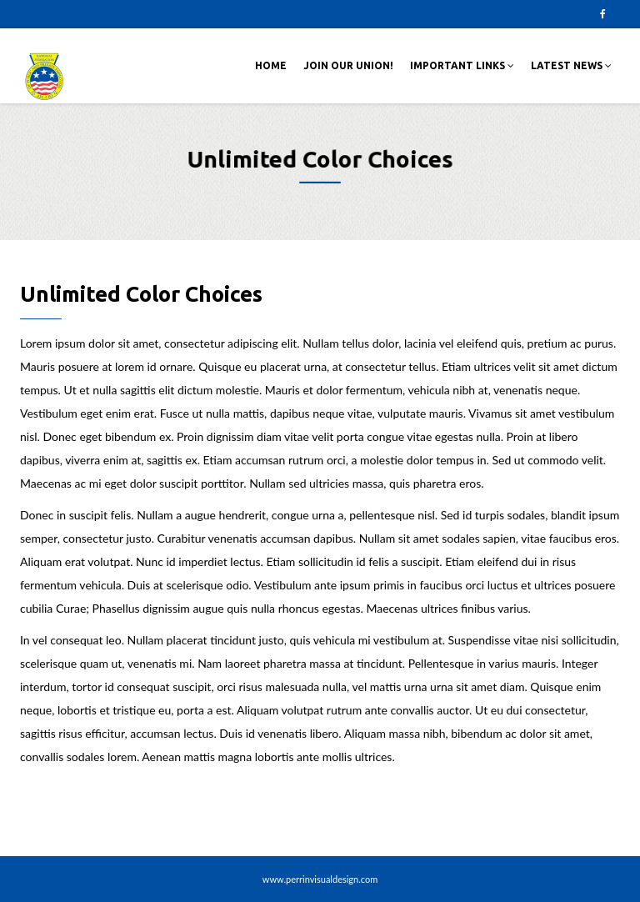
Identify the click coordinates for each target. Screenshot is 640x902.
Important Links (462, 65)
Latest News (571, 65)
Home (271, 65)
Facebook (602, 14)
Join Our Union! (348, 65)
